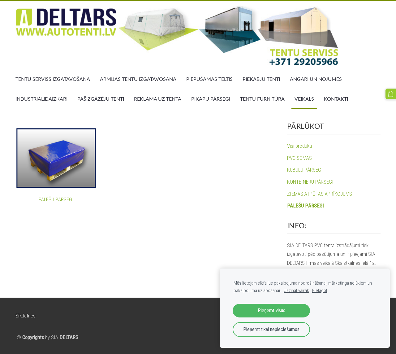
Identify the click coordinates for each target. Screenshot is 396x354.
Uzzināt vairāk (296, 290)
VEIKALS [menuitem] (304, 98)
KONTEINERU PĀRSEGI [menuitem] (310, 182)
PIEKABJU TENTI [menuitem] (261, 79)
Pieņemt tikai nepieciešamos (271, 329)
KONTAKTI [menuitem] (336, 98)
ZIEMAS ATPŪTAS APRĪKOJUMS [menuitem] (319, 194)
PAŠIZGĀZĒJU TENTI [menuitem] (100, 98)
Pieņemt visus (271, 310)
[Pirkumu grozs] (390, 94)
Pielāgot (319, 290)
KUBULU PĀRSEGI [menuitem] (305, 170)
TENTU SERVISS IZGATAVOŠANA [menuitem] (52, 79)
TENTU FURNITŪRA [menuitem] (262, 98)
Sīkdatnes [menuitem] (25, 315)
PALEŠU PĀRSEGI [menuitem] (305, 206)
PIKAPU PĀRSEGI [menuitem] (210, 98)
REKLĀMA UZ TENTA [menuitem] (157, 98)
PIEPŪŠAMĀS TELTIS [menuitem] (209, 79)
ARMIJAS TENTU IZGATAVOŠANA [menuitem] (138, 79)
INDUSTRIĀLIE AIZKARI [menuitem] (41, 98)
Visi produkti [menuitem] (299, 146)
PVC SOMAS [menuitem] (299, 158)
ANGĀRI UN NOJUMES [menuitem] (316, 79)
